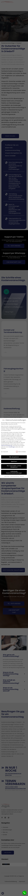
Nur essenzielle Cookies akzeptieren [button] (14, 465)
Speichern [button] (14, 461)
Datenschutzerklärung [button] (15, 475)
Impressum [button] (22, 475)
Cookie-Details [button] (7, 475)
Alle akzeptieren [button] (14, 456)
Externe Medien (21, 451)
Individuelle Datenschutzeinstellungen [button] (14, 471)
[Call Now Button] (24, 893)
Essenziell (4, 451)
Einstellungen (12, 446)
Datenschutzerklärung (6, 445)
